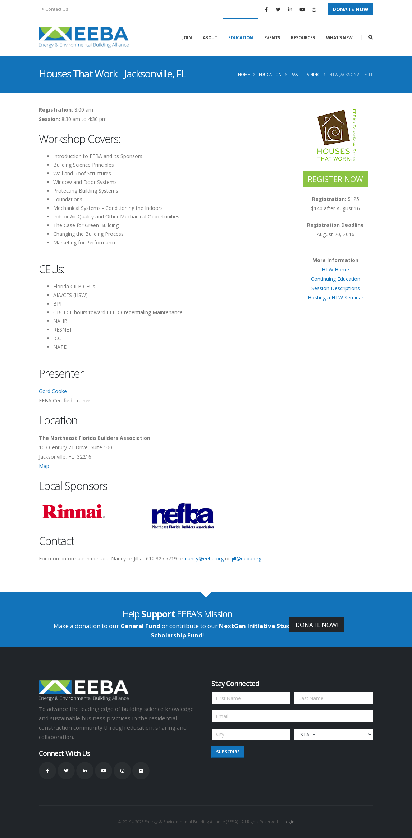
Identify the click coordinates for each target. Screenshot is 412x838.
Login (289, 821)
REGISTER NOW (335, 179)
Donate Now (350, 9)
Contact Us (55, 9)
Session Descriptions (335, 288)
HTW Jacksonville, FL (351, 74)
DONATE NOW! (317, 625)
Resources (303, 38)
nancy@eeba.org (204, 558)
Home (244, 74)
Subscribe (228, 752)
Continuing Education (335, 278)
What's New (339, 38)
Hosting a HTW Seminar (335, 297)
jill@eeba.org (246, 558)
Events (272, 38)
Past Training (305, 74)
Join (187, 38)
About (210, 38)
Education (240, 38)
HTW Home (335, 269)
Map (44, 466)
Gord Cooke (53, 391)
